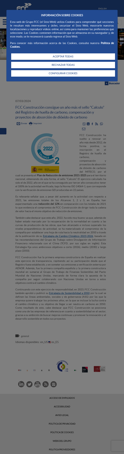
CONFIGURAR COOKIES (63, 73)
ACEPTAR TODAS (63, 56)
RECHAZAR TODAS (63, 64)
